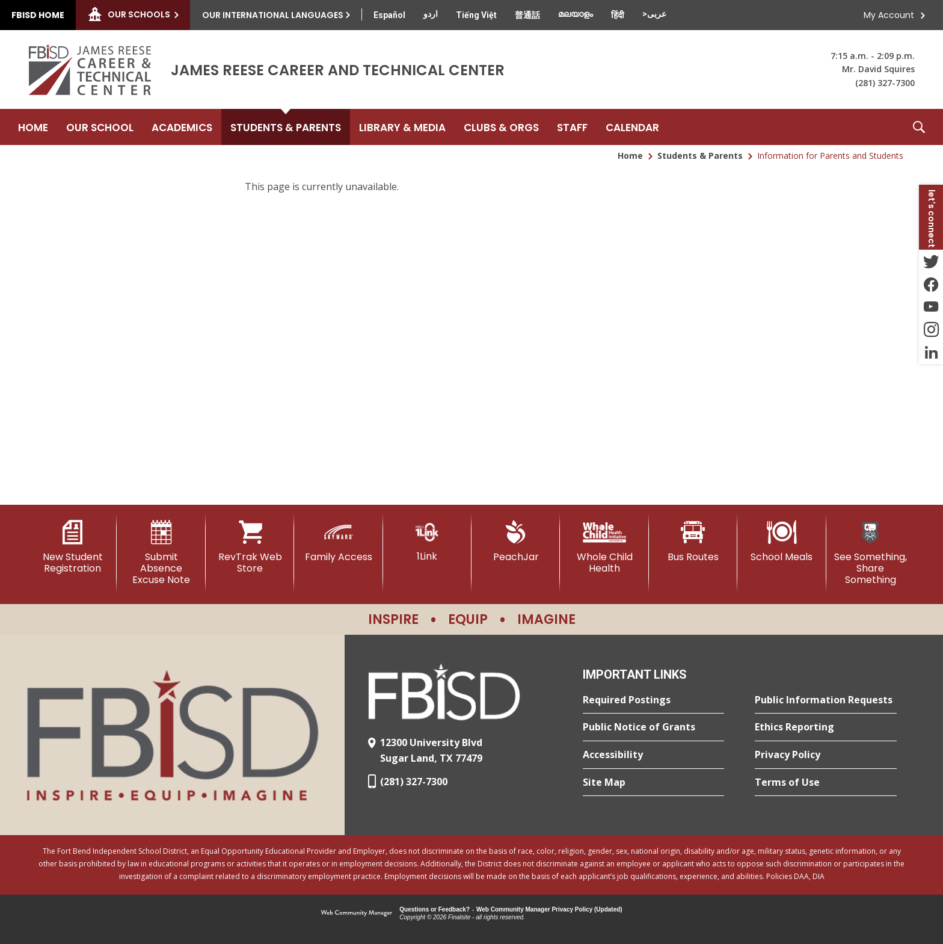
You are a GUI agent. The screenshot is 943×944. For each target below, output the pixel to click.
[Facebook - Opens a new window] (931, 284)
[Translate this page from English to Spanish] (389, 15)
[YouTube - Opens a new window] (931, 307)
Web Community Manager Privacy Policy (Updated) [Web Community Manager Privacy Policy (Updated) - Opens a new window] (549, 909)
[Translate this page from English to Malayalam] (575, 13)
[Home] (33, 127)
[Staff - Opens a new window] (572, 127)
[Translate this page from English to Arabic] (654, 13)
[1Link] (427, 541)
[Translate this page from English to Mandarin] (527, 15)
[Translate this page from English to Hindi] (617, 15)
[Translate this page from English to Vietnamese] (476, 15)
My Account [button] (889, 15)
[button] (919, 127)
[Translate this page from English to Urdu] (430, 13)
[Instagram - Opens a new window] (931, 330)
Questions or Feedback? (434, 909)
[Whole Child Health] (604, 547)
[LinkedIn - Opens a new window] (931, 352)
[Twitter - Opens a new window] (931, 261)
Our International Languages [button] (272, 15)
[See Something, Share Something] (870, 553)
